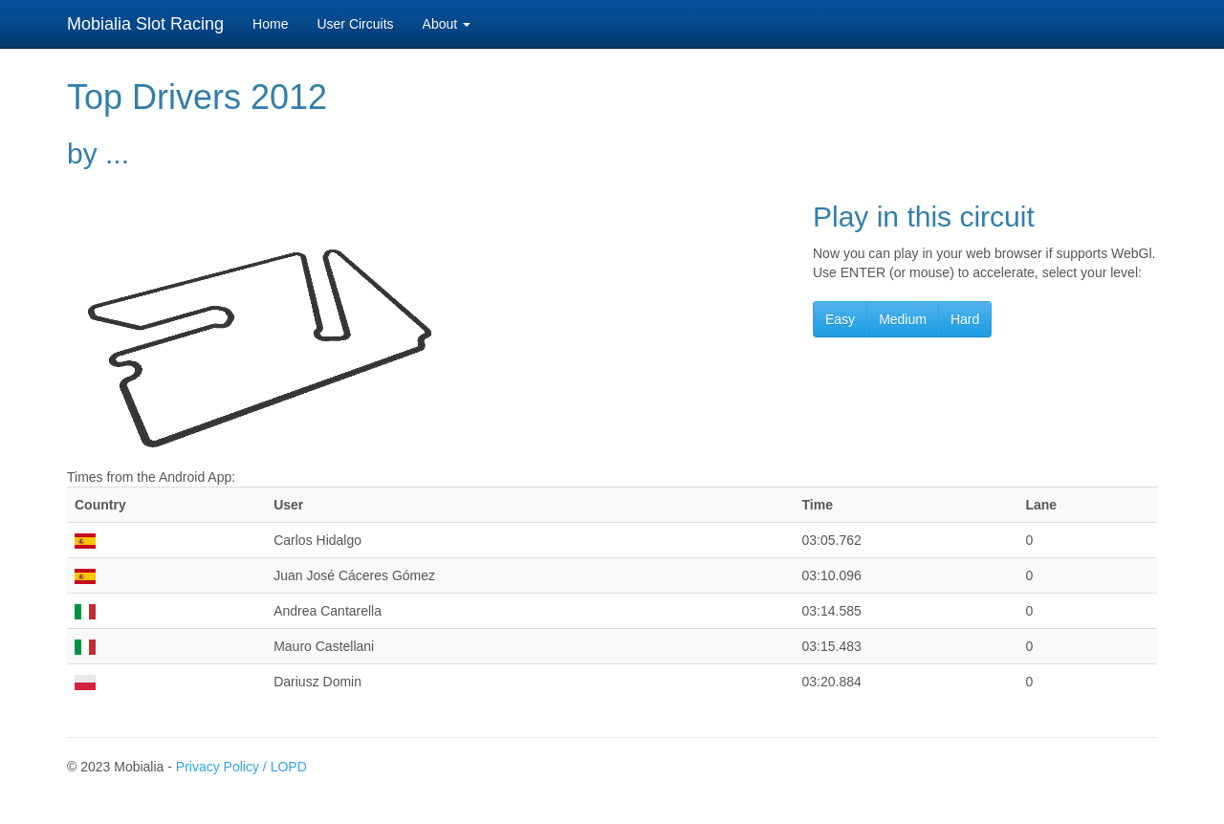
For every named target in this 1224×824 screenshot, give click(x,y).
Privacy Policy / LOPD (241, 766)
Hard (965, 319)
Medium (903, 319)
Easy (840, 319)
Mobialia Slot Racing (145, 23)
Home (270, 24)
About (446, 24)
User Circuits (355, 24)
